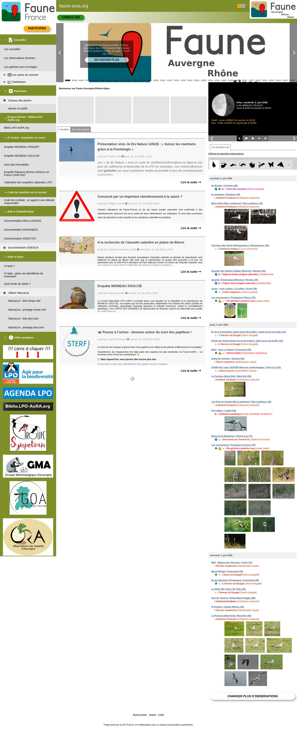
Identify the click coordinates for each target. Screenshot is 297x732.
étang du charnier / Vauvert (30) (227, 358)
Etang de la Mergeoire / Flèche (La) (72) (231, 436)
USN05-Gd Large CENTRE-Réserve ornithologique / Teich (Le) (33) (246, 367)
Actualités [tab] (64, 129)
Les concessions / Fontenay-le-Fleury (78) (233, 297)
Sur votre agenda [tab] (80, 129)
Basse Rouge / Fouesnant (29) (227, 571)
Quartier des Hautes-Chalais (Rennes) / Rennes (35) (238, 271)
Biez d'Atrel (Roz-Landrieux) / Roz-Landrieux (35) (237, 203)
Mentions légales (140, 715)
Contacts (152, 715)
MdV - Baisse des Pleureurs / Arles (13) (231, 562)
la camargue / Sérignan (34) (225, 194)
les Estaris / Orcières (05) (224, 185)
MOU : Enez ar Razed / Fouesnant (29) (231, 349)
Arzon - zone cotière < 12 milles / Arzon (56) (234, 288)
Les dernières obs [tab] (220, 147)
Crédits (161, 715)
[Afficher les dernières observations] (226, 153)
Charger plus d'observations (252, 696)
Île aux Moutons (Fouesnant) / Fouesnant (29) (235, 580)
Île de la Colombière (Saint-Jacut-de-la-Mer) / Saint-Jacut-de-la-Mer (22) (248, 332)
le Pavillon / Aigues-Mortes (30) (227, 607)
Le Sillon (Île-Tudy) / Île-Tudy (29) (228, 589)
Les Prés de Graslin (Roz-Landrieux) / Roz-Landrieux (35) (241, 402)
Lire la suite (191, 182)
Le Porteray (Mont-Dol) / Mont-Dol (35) (231, 376)
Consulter (71, 17)
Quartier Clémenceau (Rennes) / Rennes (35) (234, 280)
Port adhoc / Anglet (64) (223, 410)
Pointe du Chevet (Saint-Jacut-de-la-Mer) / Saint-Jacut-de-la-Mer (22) (247, 341)
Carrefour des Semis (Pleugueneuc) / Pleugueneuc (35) (240, 245)
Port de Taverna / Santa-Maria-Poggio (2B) (233, 598)
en (243, 6)
